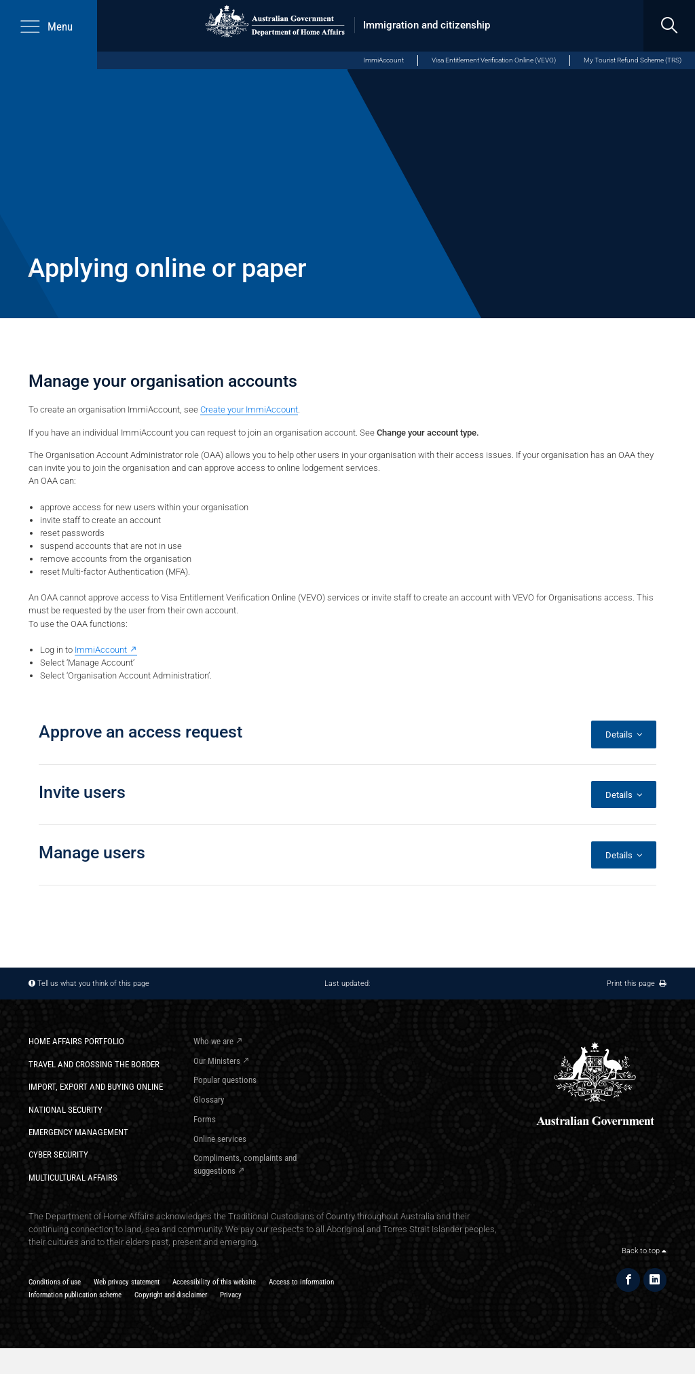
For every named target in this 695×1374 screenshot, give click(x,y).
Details (624, 734)
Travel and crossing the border (94, 1064)
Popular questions (225, 1080)
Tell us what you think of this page (93, 983)
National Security (65, 1110)
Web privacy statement (126, 1281)
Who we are (213, 1041)
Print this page (636, 983)
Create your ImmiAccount (249, 409)
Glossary (208, 1099)
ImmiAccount (383, 60)
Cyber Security (58, 1154)
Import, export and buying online (96, 1087)
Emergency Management (78, 1132)
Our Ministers (216, 1061)
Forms (204, 1119)
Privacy (231, 1294)
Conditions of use (55, 1281)
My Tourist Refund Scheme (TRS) (632, 60)
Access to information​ (301, 1281)
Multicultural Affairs (73, 1177)
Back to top (644, 1250)
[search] (669, 26)
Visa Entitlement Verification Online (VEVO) (494, 60)
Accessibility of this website (214, 1281)
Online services (219, 1139)
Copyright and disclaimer (170, 1294)
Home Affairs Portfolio (76, 1041)
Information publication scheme (75, 1294)
